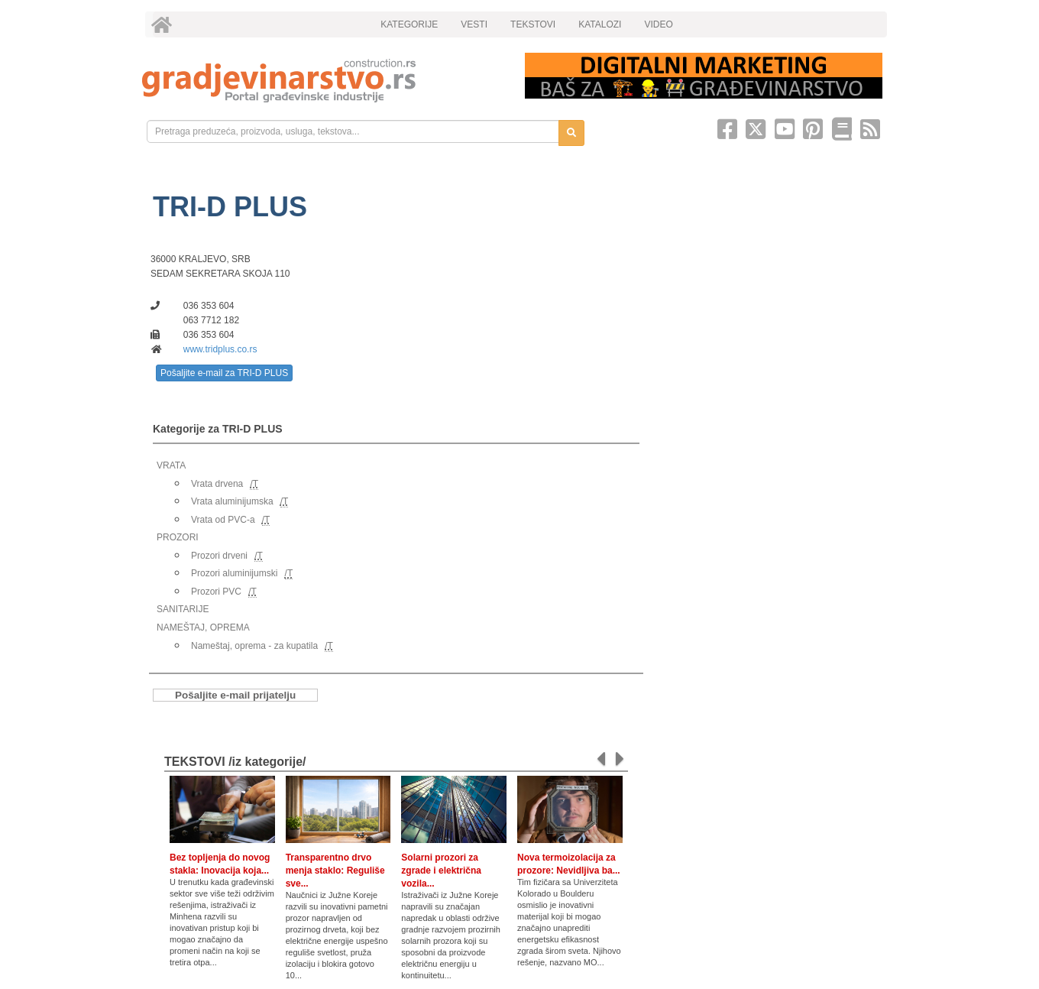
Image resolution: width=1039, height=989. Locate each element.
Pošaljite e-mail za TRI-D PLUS (224, 373)
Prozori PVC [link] (216, 591)
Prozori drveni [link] (219, 555)
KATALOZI (599, 24)
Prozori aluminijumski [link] (234, 573)
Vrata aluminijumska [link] (232, 501)
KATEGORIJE (409, 24)
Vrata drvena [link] (217, 483)
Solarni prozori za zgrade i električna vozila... (441, 870)
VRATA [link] (171, 465)
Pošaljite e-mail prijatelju (235, 695)
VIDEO (658, 24)
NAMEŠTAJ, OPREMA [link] (203, 627)
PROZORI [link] (178, 537)
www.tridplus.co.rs (220, 349)
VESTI (474, 24)
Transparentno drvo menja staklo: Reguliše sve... (335, 870)
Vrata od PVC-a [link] (223, 519)
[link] (323, 81)
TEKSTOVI (532, 24)
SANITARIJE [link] (183, 609)
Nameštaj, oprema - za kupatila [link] (254, 645)
